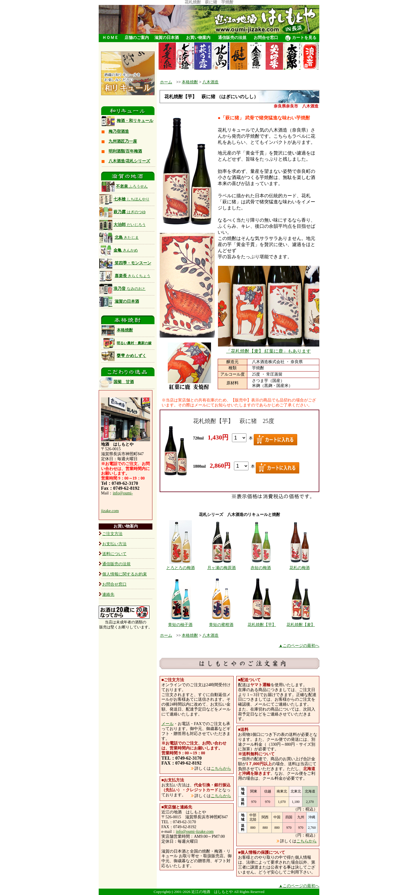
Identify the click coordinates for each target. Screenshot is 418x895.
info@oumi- (123, 493)
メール (167, 724)
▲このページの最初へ (299, 645)
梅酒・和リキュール (135, 121)
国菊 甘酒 (116, 382)
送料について (114, 554)
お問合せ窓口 (266, 37)
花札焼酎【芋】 (262, 625)
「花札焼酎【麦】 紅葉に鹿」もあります (268, 351)
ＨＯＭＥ (110, 37)
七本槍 (124, 199)
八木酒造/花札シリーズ (129, 161)
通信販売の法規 (232, 37)
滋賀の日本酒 (166, 37)
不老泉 (125, 186)
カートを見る (300, 38)
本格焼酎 (125, 330)
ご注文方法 (112, 534)
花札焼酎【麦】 (301, 625)
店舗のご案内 (137, 37)
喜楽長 (133, 276)
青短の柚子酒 (180, 625)
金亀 (118, 250)
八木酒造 (210, 82)
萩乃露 (122, 212)
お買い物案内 (198, 37)
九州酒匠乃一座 (123, 141)
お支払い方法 (114, 544)
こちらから (221, 768)
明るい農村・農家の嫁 (134, 343)
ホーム (166, 82)
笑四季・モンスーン (133, 263)
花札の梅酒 (299, 568)
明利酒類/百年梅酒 (125, 151)
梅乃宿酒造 (119, 131)
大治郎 (129, 225)
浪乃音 (122, 288)
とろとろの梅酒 (180, 568)
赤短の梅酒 (261, 568)
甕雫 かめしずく (131, 356)
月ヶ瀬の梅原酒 (221, 568)
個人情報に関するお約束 (124, 574)
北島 (127, 237)
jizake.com (110, 511)
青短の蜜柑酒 (221, 625)
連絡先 (108, 594)
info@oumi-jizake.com (195, 831)
